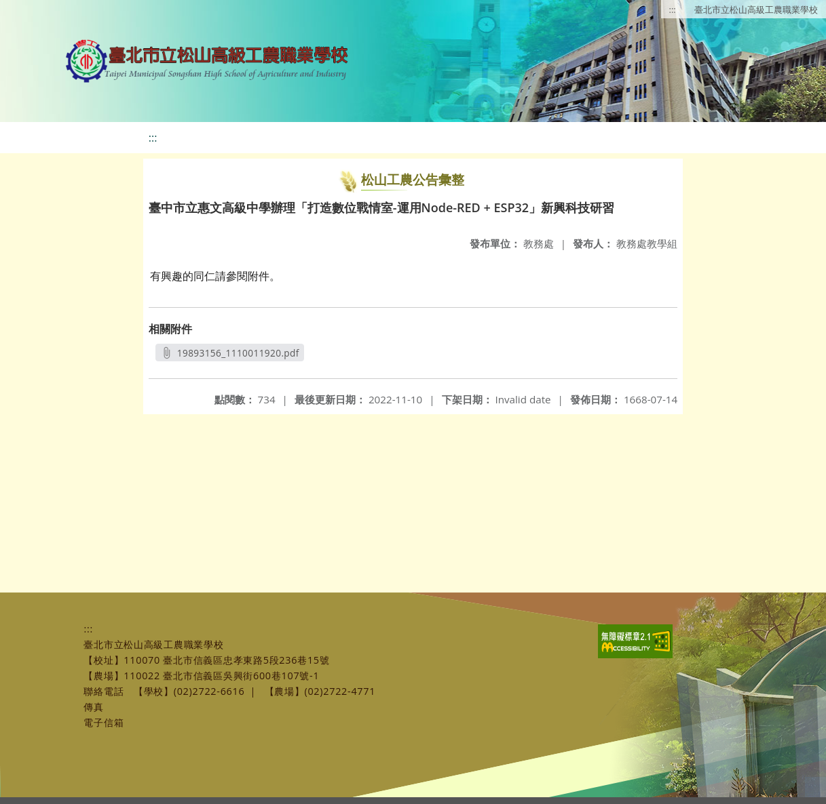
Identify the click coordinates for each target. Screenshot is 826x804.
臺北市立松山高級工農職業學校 (756, 9)
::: (672, 9)
